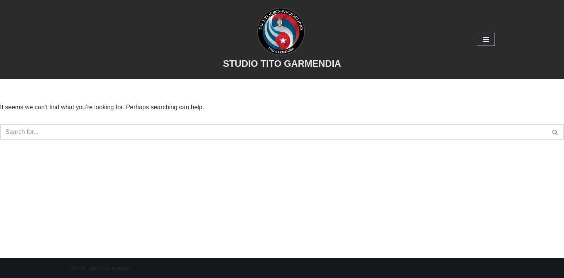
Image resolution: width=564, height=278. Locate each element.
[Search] (273, 132)
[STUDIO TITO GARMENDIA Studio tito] (282, 39)
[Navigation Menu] (486, 39)
